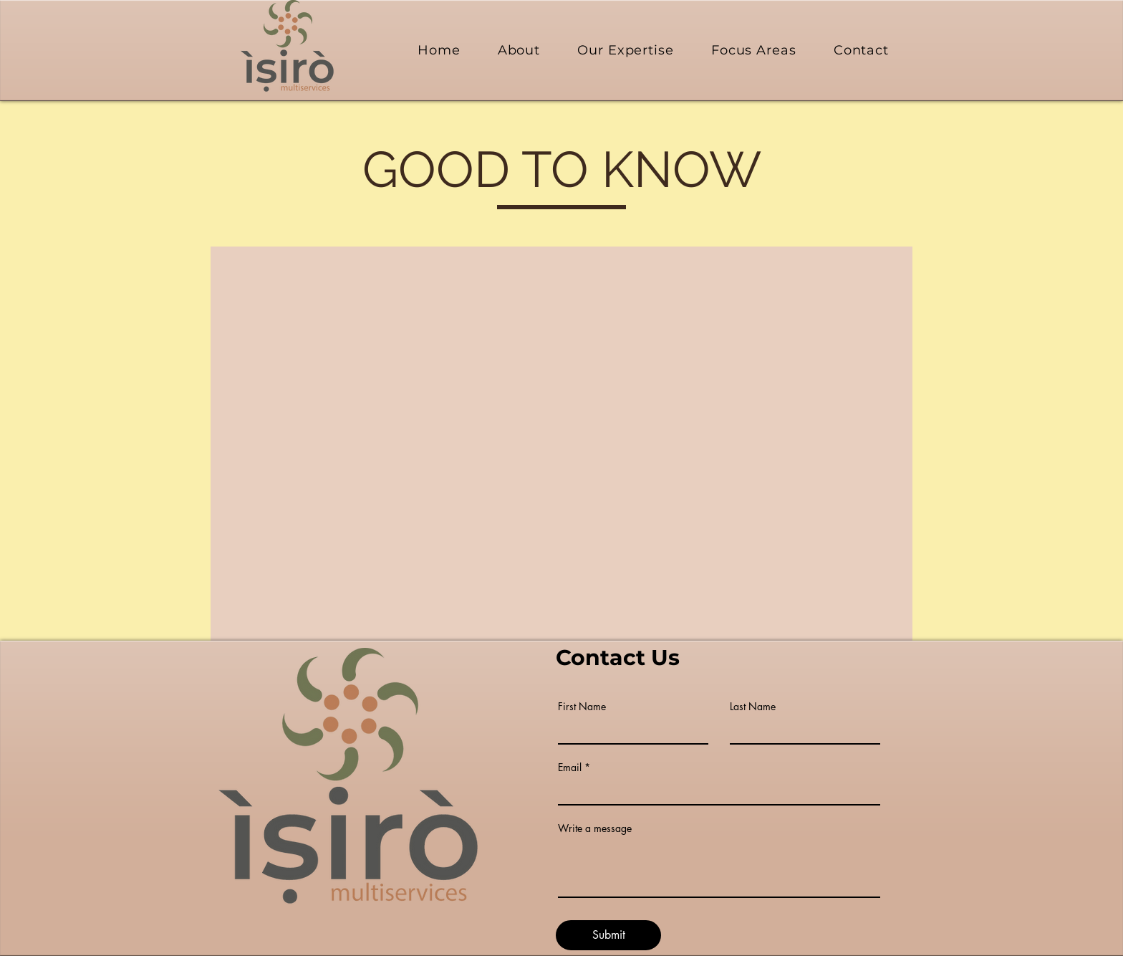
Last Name (753, 707)
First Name (582, 707)
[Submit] (608, 935)
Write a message (595, 828)
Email (570, 768)
